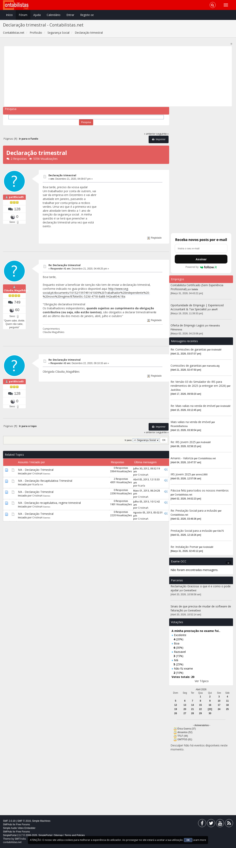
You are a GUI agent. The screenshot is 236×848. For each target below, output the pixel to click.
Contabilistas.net (207, 458)
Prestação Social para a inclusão (192, 531)
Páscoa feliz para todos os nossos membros (200, 490)
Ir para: (128, 440)
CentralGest (190, 590)
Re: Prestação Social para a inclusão (194, 510)
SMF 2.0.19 (9, 821)
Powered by (201, 267)
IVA (41, 484)
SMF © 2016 (24, 821)
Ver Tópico (202, 681)
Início (9, 15)
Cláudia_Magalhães (16, 290)
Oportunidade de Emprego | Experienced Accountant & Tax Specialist (197, 307)
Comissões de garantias (186, 365)
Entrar (70, 15)
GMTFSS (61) (184, 739)
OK (188, 840)
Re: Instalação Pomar (184, 547)
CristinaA (37, 473)
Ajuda (37, 15)
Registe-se (87, 15)
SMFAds (7, 824)
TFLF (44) (182, 735)
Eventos (46, 473)
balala (195, 289)
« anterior (150, 133)
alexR (215, 309)
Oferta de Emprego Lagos (187, 325)
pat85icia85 (16, 197)
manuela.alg (213, 365)
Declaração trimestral (62, 175)
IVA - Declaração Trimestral (35, 470)
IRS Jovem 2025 (181, 474)
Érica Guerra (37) (186, 728)
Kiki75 (220, 531)
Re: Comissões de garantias (188, 349)
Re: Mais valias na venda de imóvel (193, 406)
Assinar (201, 259)
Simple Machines (41, 821)
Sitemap (58, 835)
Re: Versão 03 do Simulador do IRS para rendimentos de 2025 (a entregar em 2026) (198, 384)
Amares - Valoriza (182, 458)
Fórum (23, 15)
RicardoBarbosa (179, 426)
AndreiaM (216, 349)
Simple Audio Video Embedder (19, 828)
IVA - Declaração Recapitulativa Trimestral (45, 481)
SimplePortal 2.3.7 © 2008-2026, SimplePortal (27, 835)
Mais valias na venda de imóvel (191, 422)
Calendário (53, 15)
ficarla (35, 484)
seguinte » (162, 133)
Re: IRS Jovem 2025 (183, 442)
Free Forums (23, 824)
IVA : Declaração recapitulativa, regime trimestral (49, 503)
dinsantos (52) (184, 732)
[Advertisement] (118, 76)
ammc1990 (202, 474)
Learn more (199, 840)
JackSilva (176, 390)
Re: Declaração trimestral (64, 265)
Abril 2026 (201, 689)
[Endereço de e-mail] (201, 248)
